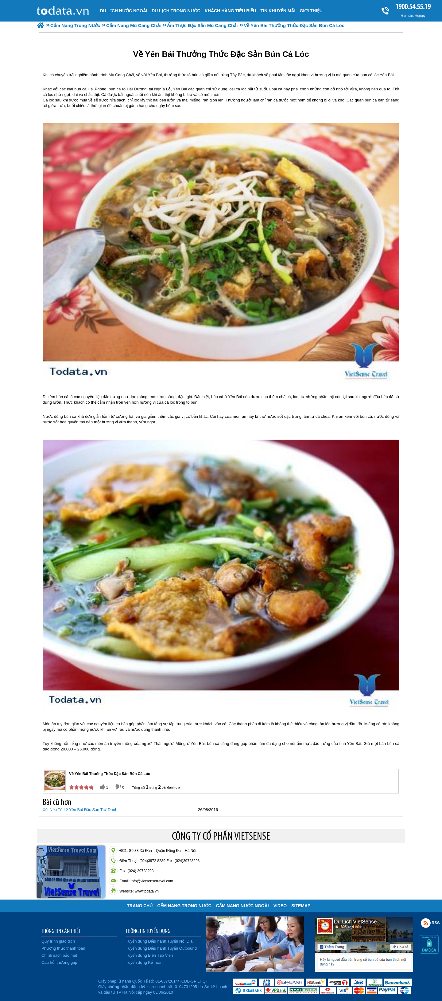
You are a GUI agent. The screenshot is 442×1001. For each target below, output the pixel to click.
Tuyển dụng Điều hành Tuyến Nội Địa (159, 941)
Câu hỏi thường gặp (59, 962)
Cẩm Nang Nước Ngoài (242, 905)
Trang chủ (140, 905)
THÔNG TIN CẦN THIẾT (61, 931)
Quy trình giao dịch (58, 941)
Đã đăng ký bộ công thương (67, 985)
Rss (426, 923)
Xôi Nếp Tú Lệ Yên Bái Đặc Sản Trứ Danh (80, 809)
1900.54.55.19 (413, 7)
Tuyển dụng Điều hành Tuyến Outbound (161, 948)
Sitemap (300, 905)
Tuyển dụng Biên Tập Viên (149, 955)
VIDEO (280, 905)
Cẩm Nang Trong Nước (184, 905)
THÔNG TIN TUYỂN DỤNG (148, 931)
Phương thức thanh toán (63, 948)
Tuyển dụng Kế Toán (144, 962)
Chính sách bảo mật (59, 955)
